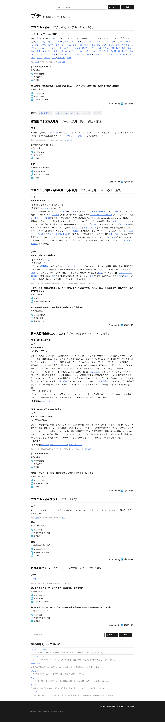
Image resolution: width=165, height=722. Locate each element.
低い (93, 48)
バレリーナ (115, 221)
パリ (57, 211)
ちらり (39, 58)
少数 (74, 45)
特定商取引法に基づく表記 (115, 706)
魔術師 (75, 231)
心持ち (43, 45)
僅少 (44, 51)
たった (111, 45)
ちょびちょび (74, 54)
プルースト (110, 237)
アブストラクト (89, 228)
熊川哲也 (63, 381)
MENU (33, 2)
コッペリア (94, 372)
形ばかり (86, 48)
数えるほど (102, 45)
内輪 (112, 48)
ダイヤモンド (123, 224)
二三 (69, 45)
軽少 (118, 48)
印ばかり (76, 48)
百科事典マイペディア (44, 567)
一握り (87, 51)
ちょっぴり (99, 42)
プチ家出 (78, 136)
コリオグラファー (45, 113)
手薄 (99, 48)
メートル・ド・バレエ (40, 218)
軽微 (124, 48)
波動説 (34, 279)
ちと (83, 42)
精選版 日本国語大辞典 (44, 121)
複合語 (37, 38)
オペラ (64, 211)
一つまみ (78, 51)
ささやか (52, 48)
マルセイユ (113, 234)
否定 (126, 276)
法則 (91, 276)
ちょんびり (121, 54)
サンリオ (97, 113)
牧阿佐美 (102, 381)
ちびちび (69, 51)
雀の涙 (113, 51)
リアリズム (76, 228)
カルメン (94, 224)
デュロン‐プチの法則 (59, 445)
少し (38, 42)
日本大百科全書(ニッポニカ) (48, 333)
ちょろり (110, 54)
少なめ (106, 48)
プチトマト (66, 136)
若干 (63, 45)
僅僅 (86, 45)
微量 (61, 51)
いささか (110, 42)
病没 (100, 273)
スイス (45, 208)
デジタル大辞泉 (40, 27)
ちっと (90, 42)
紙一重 (106, 51)
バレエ (72, 211)
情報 (59, 62)
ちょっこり (62, 54)
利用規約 (102, 706)
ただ (118, 45)
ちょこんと (51, 54)
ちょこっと (39, 54)
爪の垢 (47, 58)
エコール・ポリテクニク (72, 266)
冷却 (33, 273)
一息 (99, 51)
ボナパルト (75, 113)
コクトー (55, 215)
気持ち (51, 45)
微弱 (129, 48)
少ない (44, 42)
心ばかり (67, 48)
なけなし (42, 48)
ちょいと (76, 42)
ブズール (46, 260)
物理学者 (44, 266)
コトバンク (41, 7)
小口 (54, 58)
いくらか (119, 42)
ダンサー (114, 211)
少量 (80, 45)
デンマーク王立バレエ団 (58, 234)
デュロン (103, 269)
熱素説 (119, 276)
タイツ (53, 362)
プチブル (86, 113)
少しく (52, 42)
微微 (33, 51)
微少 (38, 51)
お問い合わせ (130, 706)
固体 (54, 276)
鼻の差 (121, 51)
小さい (54, 38)
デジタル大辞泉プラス (44, 499)
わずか (92, 45)
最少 (55, 51)
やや (37, 45)
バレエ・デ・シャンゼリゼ (101, 215)
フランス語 (53, 133)
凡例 (63, 62)
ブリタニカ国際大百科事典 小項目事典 (54, 190)
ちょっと (66, 42)
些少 (50, 51)
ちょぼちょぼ (99, 54)
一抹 (59, 48)
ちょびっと (87, 54)
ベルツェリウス (62, 113)
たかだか (125, 45)
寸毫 (69, 58)
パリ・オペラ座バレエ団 (98, 211)
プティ (36, 579)
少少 (59, 42)
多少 (57, 45)
